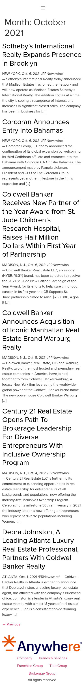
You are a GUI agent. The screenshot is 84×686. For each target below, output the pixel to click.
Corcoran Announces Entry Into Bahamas (35, 125)
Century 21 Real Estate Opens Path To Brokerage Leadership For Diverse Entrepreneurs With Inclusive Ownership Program (37, 436)
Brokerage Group (42, 673)
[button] (43, 7)
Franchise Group (30, 665)
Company (24, 658)
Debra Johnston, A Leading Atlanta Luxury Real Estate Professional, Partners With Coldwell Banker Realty (40, 548)
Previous (11, 624)
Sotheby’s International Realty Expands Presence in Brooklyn (42, 54)
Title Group (58, 665)
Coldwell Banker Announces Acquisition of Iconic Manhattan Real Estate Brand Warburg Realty (40, 329)
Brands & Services (53, 658)
